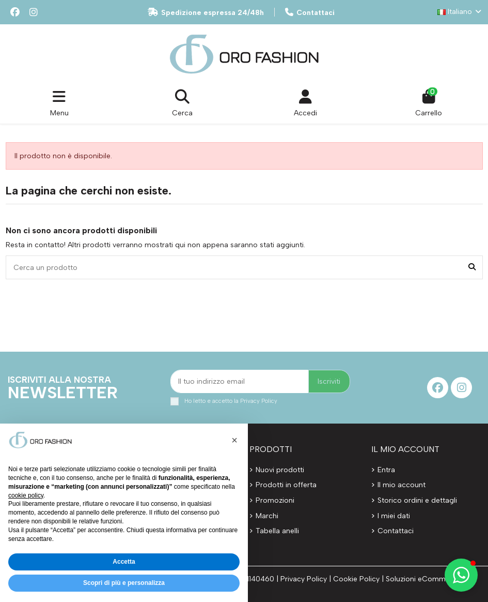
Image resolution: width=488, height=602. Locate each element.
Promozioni (275, 500)
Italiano (460, 11)
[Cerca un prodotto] (472, 267)
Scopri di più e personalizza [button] (124, 582)
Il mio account (401, 484)
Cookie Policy (356, 579)
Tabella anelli (277, 530)
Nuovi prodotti (280, 469)
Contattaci (310, 12)
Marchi (267, 515)
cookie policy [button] (25, 495)
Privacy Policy (258, 400)
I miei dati (393, 515)
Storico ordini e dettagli (417, 500)
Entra (386, 469)
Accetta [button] (124, 561)
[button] (461, 575)
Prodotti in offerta (286, 484)
